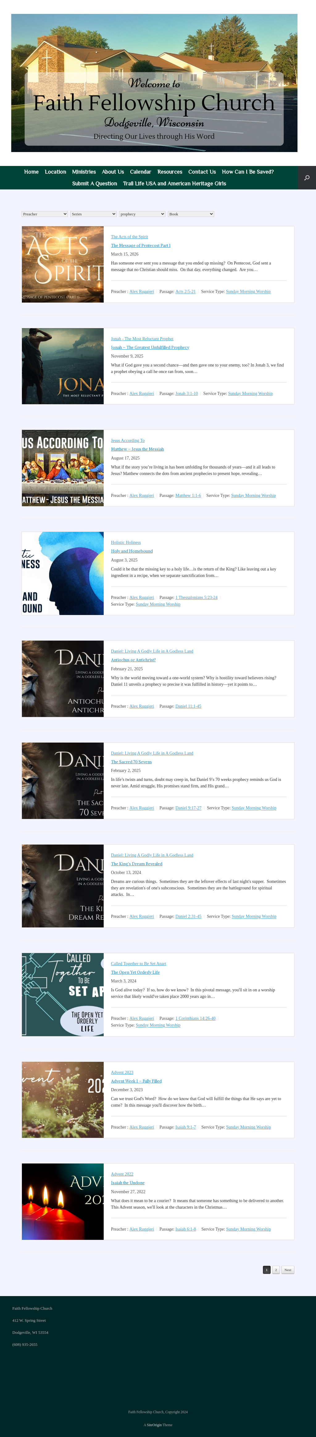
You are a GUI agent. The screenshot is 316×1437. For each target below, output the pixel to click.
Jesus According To (128, 440)
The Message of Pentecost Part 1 (141, 245)
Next (288, 1270)
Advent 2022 (122, 1174)
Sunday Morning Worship (248, 292)
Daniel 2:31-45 (188, 916)
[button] (307, 177)
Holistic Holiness (126, 542)
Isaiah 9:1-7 (185, 1127)
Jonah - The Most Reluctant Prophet (142, 339)
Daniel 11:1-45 (188, 706)
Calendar (140, 172)
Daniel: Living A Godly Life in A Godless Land (152, 651)
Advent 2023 (122, 1072)
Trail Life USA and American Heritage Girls (174, 183)
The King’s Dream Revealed (136, 864)
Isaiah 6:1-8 (185, 1229)
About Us (113, 172)
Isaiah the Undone (128, 1182)
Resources (169, 172)
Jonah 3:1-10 (186, 393)
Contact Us (202, 172)
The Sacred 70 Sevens (131, 762)
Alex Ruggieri (141, 292)
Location (55, 172)
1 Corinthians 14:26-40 (195, 1018)
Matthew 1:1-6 (188, 495)
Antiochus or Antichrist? (133, 660)
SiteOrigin (154, 1425)
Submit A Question (94, 183)
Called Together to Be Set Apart (138, 963)
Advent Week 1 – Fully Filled (136, 1081)
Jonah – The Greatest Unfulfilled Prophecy (150, 347)
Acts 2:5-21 (185, 292)
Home (31, 172)
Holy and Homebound (132, 551)
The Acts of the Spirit (129, 237)
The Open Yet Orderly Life (135, 972)
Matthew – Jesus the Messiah (137, 449)
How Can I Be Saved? (248, 172)
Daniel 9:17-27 (188, 808)
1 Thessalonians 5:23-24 (196, 597)
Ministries (84, 172)
